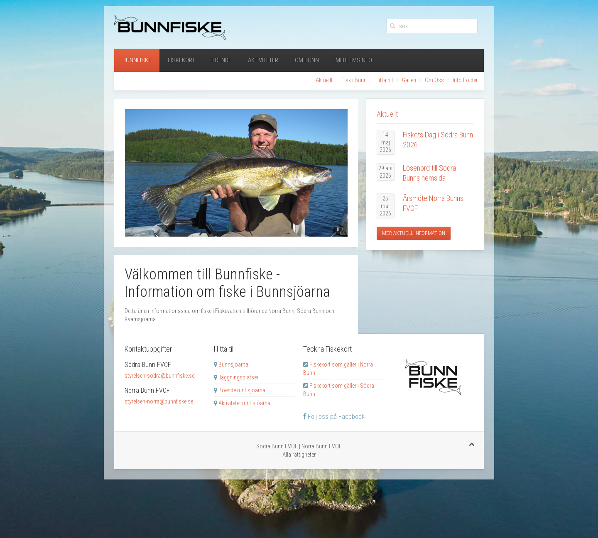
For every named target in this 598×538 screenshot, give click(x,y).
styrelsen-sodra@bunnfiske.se (159, 375)
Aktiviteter (263, 60)
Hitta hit (384, 80)
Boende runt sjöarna (241, 390)
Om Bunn (307, 60)
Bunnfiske (137, 60)
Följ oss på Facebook (334, 417)
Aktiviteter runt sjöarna (244, 403)
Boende (221, 60)
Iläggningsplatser (238, 377)
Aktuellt (324, 80)
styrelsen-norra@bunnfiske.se (159, 401)
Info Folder (465, 80)
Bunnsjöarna (233, 364)
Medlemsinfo (354, 60)
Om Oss (434, 80)
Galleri (409, 80)
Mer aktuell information (413, 233)
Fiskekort (181, 60)
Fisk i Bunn (354, 80)
